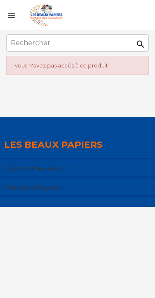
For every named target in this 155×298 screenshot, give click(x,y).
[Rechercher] (77, 43)
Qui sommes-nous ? (36, 168)
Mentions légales (32, 187)
